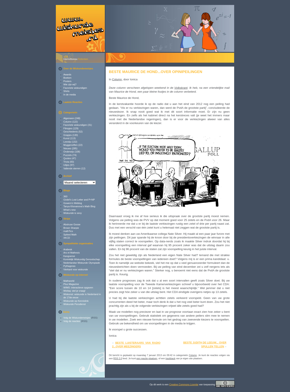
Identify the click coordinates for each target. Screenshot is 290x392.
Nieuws (67, 148)
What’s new (69, 209)
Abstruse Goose (71, 224)
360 (65, 196)
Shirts (66, 91)
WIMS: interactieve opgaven (78, 287)
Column (67, 121)
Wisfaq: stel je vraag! (74, 290)
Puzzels (67, 155)
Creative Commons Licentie (183, 384)
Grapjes (67, 135)
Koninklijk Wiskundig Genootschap (81, 259)
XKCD (66, 237)
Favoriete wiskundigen (75, 88)
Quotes (67, 158)
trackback (171, 358)
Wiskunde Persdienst (74, 304)
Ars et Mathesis (71, 252)
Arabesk (67, 249)
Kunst (66, 138)
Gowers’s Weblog (72, 203)
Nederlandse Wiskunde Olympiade (81, 262)
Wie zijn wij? (70, 84)
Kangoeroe (69, 256)
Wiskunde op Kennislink (76, 301)
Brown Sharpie (71, 228)
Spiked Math (70, 234)
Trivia (66, 161)
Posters (67, 81)
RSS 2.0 (117, 358)
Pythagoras (69, 266)
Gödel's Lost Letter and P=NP (79, 199)
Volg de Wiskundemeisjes (76, 317)
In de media (69, 94)
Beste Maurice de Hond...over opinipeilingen (155, 72)
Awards (67, 74)
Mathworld (68, 281)
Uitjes (66, 165)
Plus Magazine (71, 284)
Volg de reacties (71, 321)
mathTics (68, 231)
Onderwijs (68, 151)
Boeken (67, 77)
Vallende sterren (71, 168)
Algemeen (68, 118)
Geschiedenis (70, 131)
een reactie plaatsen (146, 358)
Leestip (67, 141)
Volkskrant (181, 87)
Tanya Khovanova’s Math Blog (79, 206)
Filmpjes (67, 128)
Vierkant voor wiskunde (75, 269)
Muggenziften (70, 145)
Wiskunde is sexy (72, 213)
